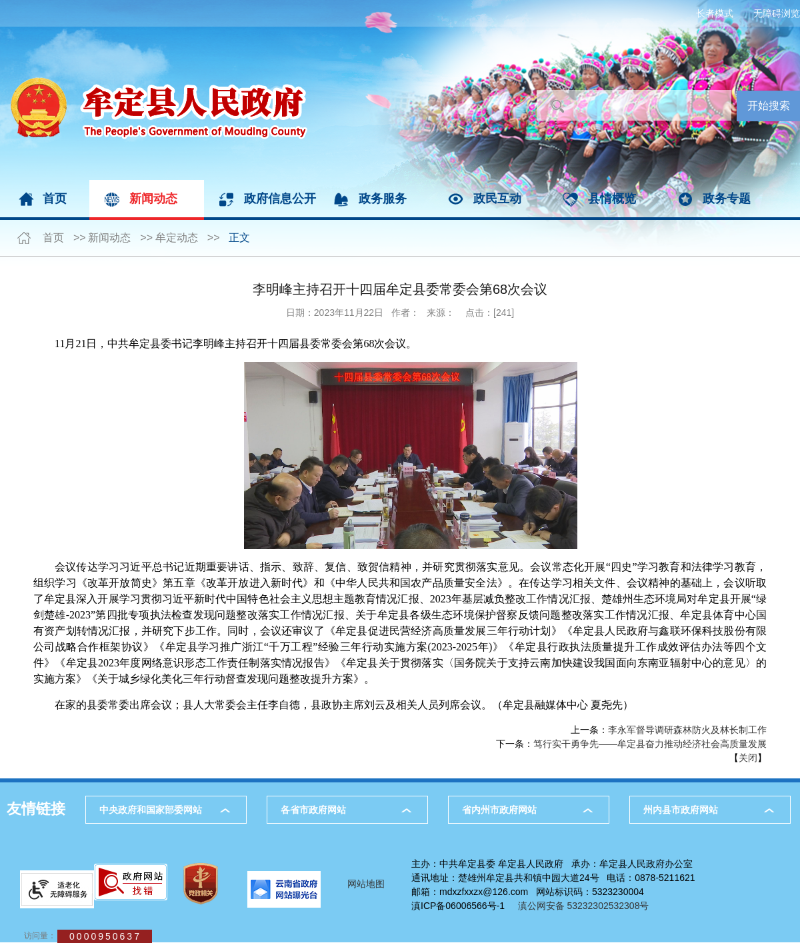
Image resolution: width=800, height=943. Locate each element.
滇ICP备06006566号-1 (458, 905)
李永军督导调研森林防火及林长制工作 (687, 729)
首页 (55, 198)
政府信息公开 (280, 198)
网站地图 (366, 883)
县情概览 (612, 198)
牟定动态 (176, 237)
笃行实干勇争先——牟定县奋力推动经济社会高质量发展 (650, 743)
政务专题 (727, 198)
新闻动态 (153, 198)
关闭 (748, 757)
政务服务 (383, 198)
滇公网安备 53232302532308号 (587, 905)
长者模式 (714, 13)
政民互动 (497, 198)
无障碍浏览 (776, 13)
